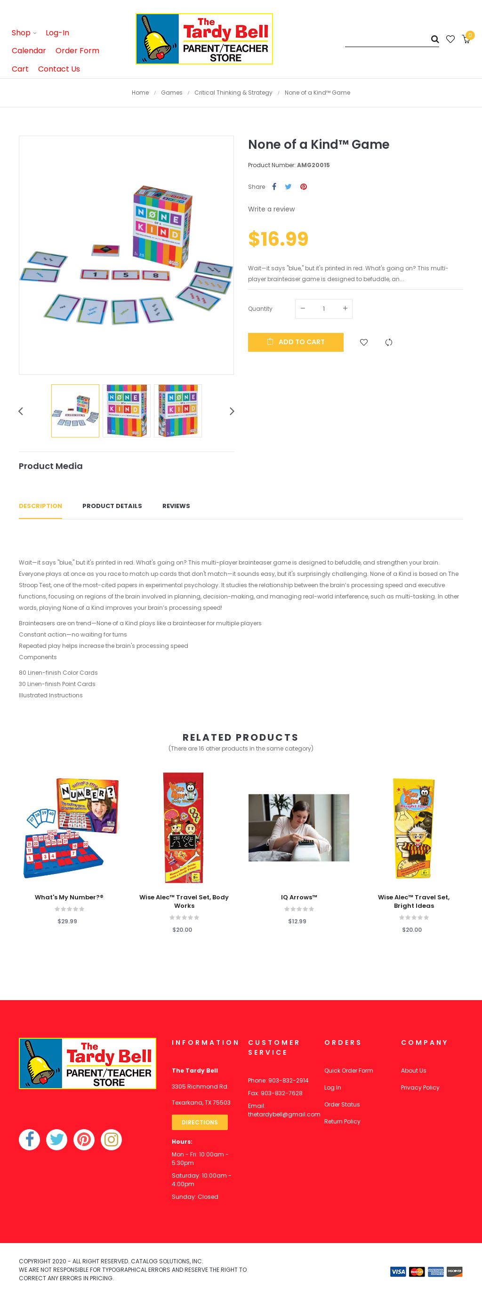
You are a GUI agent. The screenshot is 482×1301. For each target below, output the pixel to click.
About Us (413, 1071)
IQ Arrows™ (299, 897)
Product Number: (272, 165)
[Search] (392, 39)
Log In (332, 1087)
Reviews (176, 505)
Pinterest (303, 187)
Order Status (342, 1104)
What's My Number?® (69, 897)
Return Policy (342, 1121)
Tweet (288, 187)
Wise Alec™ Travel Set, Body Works (184, 901)
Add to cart (296, 342)
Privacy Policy (420, 1087)
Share (274, 187)
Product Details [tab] (112, 505)
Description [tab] (40, 505)
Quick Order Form (348, 1071)
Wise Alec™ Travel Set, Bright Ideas (414, 901)
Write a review (271, 209)
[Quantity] (324, 308)
